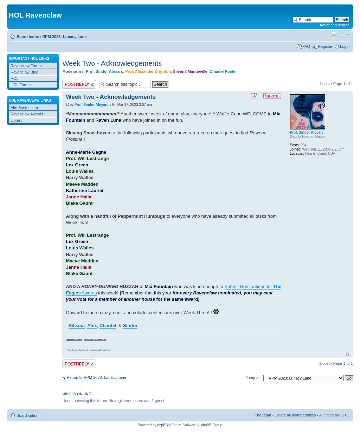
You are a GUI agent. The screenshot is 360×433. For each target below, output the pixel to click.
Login (344, 46)
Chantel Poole (222, 71)
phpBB (162, 425)
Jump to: (253, 378)
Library (16, 120)
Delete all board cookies (295, 415)
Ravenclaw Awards (27, 114)
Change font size (344, 35)
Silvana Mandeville (190, 71)
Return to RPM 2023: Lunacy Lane (96, 377)
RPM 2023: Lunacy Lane (64, 36)
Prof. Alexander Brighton (148, 71)
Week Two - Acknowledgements (112, 63)
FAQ (306, 46)
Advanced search (334, 25)
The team (263, 415)
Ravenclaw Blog (24, 72)
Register (325, 46)
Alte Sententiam (24, 108)
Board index (28, 36)
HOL (15, 78)
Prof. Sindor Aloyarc (104, 71)
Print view (334, 35)
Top (347, 354)
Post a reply (79, 84)
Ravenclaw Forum (26, 66)
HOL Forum (21, 85)
